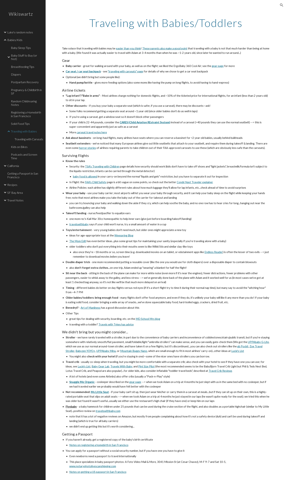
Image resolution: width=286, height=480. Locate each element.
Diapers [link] (16, 74)
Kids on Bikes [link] (19, 147)
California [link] (13, 165)
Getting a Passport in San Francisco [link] (22, 175)
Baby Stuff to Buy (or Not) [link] (24, 57)
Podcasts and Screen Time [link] (24, 156)
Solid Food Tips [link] (20, 123)
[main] (166, 22)
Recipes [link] (12, 184)
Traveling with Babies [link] (24, 131)
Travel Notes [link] (15, 200)
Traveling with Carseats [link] (29, 139)
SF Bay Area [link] (15, 192)
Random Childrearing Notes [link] (24, 102)
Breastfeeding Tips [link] (22, 66)
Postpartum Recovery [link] (25, 82)
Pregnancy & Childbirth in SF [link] (26, 91)
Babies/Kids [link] (14, 40)
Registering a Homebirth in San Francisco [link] (26, 114)
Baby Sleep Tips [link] (21, 47)
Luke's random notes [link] (20, 32)
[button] (281, 5)
